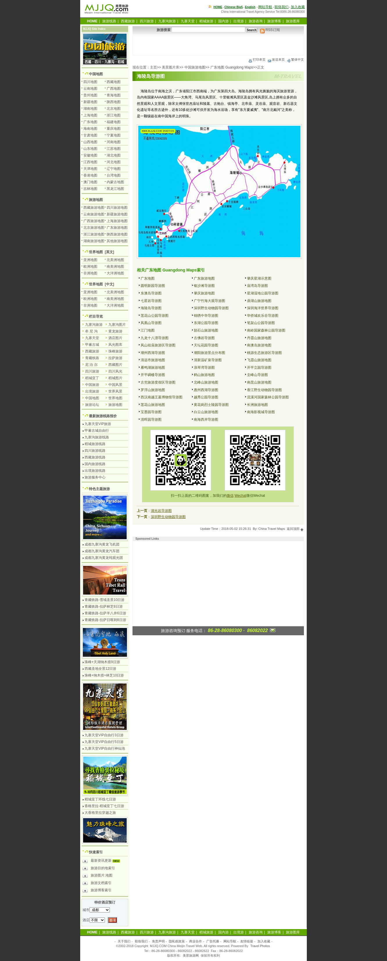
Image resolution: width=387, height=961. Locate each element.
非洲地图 (90, 273)
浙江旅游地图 (93, 234)
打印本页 (257, 59)
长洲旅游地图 (257, 405)
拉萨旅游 (115, 358)
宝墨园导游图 (151, 412)
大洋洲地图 (115, 273)
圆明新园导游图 (153, 286)
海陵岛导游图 (151, 308)
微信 (230, 496)
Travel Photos (260, 946)
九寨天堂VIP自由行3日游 (104, 735)
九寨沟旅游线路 (97, 437)
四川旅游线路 (95, 451)
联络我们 (282, 7)
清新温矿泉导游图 (208, 360)
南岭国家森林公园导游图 (266, 330)
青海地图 (114, 95)
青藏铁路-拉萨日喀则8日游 (105, 620)
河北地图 (114, 162)
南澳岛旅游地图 (259, 345)
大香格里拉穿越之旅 (100, 813)
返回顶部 (295, 528)
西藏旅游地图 (93, 208)
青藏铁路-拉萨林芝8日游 (104, 606)
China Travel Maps (271, 528)
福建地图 (114, 122)
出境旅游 (92, 391)
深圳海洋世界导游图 (262, 308)
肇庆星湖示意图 (259, 278)
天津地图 (90, 169)
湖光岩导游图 (161, 511)
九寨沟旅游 (167, 21)
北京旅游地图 (93, 228)
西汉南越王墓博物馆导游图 (161, 397)
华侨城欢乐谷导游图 (262, 316)
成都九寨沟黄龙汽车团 (102, 551)
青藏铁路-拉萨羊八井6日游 (105, 613)
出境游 (238, 21)
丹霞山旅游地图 (259, 338)
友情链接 (246, 941)
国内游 (223, 21)
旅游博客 (274, 21)
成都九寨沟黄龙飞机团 (102, 544)
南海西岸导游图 (206, 419)
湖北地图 (114, 155)
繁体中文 (295, 59)
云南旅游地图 (93, 214)
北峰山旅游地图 (206, 382)
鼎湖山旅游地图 (259, 301)
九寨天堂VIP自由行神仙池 (105, 748)
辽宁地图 (114, 169)
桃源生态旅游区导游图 (264, 353)
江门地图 (148, 330)
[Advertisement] (218, 45)
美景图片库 (170, 67)
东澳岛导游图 (151, 293)
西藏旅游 (128, 21)
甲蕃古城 (92, 345)
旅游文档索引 (97, 884)
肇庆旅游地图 (204, 293)
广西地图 (114, 89)
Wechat (240, 496)
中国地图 (96, 74)
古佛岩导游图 (204, 338)
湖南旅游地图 (93, 241)
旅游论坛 (92, 405)
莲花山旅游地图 (153, 405)
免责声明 (158, 941)
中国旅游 (92, 385)
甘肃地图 (90, 135)
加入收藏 (298, 7)
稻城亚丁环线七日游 (100, 799)
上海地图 (90, 115)
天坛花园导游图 (206, 345)
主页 (153, 67)
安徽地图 (90, 155)
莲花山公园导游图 (155, 316)
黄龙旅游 (115, 331)
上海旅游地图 (117, 221)
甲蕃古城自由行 (97, 431)
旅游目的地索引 (99, 869)
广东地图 (148, 278)
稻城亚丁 (92, 378)
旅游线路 (109, 21)
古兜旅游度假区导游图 (158, 382)
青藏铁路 (92, 358)
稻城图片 (115, 378)
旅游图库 (293, 21)
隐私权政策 (177, 941)
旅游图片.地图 (97, 876)
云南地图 (90, 89)
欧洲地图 (90, 266)
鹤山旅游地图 (204, 375)
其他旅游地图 (117, 241)
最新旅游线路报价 (103, 416)
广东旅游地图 (204, 278)
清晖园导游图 (151, 419)
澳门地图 (90, 182)
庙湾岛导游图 (257, 286)
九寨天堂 (188, 21)
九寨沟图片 (117, 325)
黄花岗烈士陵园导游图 (211, 405)
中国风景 (115, 385)
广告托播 (212, 941)
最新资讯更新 (103, 861)
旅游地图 (96, 200)
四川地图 (90, 82)
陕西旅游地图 (117, 234)
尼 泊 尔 (91, 365)
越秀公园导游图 (206, 397)
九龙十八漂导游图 (155, 338)
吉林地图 (90, 189)
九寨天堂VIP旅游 (98, 424)
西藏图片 (115, 365)
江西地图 (90, 162)
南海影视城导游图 (261, 412)
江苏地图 (114, 149)
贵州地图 (90, 95)
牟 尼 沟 (91, 331)
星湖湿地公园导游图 (262, 293)
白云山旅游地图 (206, 412)
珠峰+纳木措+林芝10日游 (104, 675)
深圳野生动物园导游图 (211, 308)
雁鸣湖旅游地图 (153, 368)
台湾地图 (114, 175)
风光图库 (115, 345)
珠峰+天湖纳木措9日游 (102, 662)
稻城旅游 (206, 21)
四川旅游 (147, 21)
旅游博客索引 (97, 891)
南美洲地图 (115, 266)
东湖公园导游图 (206, 323)
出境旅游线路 (95, 471)
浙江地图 (114, 115)
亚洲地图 (90, 260)
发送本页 (276, 59)
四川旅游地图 (117, 208)
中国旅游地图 (194, 67)
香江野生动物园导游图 (264, 390)
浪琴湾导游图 (204, 368)
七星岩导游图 (151, 301)
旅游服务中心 (95, 477)
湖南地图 (90, 109)
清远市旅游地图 (153, 360)
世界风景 (115, 391)
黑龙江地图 (115, 189)
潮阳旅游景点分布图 (209, 353)
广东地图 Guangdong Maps (231, 67)
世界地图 (96, 252)
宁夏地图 (114, 135)
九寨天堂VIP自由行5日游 (104, 742)
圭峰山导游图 (257, 375)
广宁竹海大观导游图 (209, 301)
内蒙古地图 (115, 182)
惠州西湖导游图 (206, 390)
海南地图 (90, 129)
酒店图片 (115, 338)
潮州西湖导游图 (153, 353)
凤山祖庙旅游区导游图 (158, 345)
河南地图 (114, 142)
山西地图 (90, 142)
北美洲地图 (115, 260)
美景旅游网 (191, 955)
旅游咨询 (256, 21)
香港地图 (90, 175)
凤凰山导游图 (151, 323)
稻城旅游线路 (95, 444)
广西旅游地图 (93, 221)
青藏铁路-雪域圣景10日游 (104, 600)
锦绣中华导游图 (206, 316)
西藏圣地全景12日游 (100, 669)
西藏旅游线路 (95, 457)
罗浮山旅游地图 (153, 390)
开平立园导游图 (259, 368)
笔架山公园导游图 (261, 323)
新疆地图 (90, 102)
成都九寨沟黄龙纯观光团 (104, 558)
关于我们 (124, 941)
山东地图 (90, 149)
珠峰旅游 (115, 351)
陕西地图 (114, 102)
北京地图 (114, 109)
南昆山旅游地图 (259, 382)
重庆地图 (114, 129)
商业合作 (195, 941)
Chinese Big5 (233, 7)
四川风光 (115, 371)
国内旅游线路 (95, 464)
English (250, 7)
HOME (218, 7)
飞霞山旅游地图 (259, 360)
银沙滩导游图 (204, 286)
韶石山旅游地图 (206, 330)
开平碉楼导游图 (153, 375)
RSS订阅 (270, 30)
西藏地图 (114, 82)
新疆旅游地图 (117, 214)
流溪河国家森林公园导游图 (268, 397)
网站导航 (265, 7)
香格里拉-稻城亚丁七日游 (104, 806)
